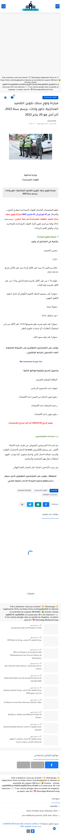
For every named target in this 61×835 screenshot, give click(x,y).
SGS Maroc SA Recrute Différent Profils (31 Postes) (24, 716)
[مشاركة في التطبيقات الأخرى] (22, 504)
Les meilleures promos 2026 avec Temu (39, 815)
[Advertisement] (30, 45)
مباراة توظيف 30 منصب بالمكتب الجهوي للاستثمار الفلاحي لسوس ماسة (25, 740)
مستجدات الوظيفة (50, 495)
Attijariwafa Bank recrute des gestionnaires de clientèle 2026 (22, 679)
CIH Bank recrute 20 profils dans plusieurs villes (22, 703)
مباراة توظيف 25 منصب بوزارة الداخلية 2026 (24, 640)
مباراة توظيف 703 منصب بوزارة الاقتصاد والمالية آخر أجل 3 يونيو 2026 (22, 692)
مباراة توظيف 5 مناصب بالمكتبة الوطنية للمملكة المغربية (22, 728)
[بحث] (3, 6)
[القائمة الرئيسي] (57, 6)
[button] (46, 504)
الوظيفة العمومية (24, 490)
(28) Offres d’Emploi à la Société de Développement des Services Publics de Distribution (25, 656)
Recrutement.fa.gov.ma (31, 362)
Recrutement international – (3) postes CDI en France (23, 667)
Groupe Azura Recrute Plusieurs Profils (26, 628)
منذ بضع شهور (34, 625)
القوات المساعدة (50, 97)
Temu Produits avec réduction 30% (41, 811)
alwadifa (53, 806)
